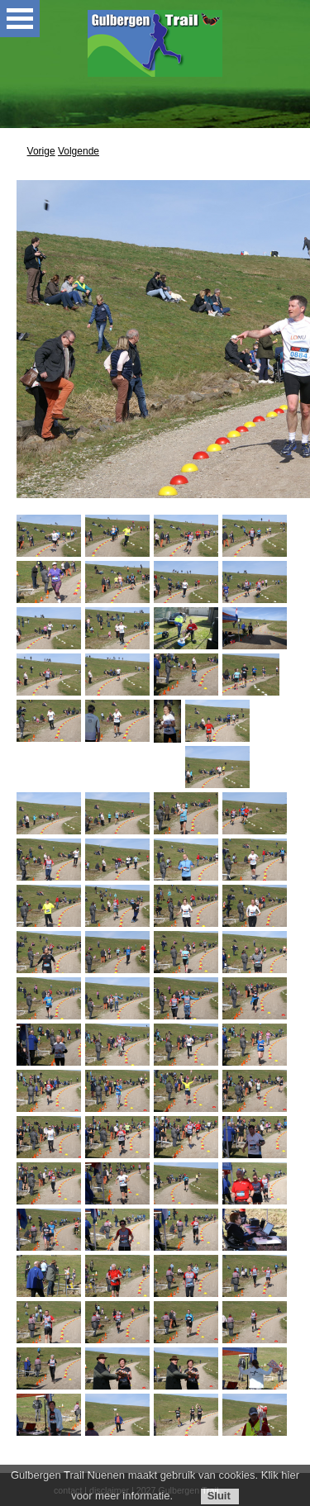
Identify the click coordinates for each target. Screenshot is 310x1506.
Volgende (78, 151)
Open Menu (20, 18)
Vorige (41, 151)
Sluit (219, 1495)
